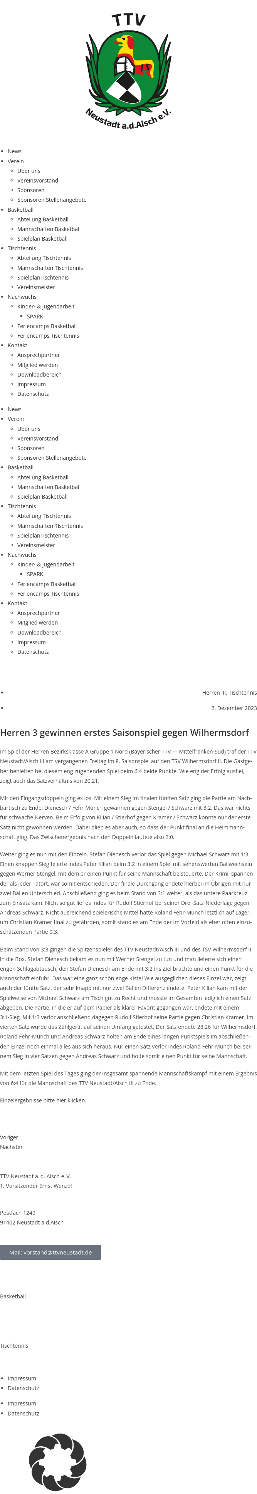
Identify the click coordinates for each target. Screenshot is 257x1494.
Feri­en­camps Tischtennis (48, 335)
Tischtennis (243, 692)
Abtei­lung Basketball (43, 219)
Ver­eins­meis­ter (36, 287)
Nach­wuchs (22, 296)
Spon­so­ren (31, 190)
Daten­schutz (33, 393)
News (15, 151)
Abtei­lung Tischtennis (44, 257)
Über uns (28, 170)
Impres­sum (31, 384)
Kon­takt (17, 345)
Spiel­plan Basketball (42, 238)
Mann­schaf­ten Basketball (49, 229)
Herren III (214, 692)
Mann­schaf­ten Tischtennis (50, 267)
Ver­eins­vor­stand (37, 180)
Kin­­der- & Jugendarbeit (45, 306)
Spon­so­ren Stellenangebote (52, 199)
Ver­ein (16, 161)
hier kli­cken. (71, 1100)
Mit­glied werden (37, 364)
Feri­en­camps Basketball (47, 326)
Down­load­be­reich (39, 374)
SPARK (35, 316)
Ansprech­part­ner (38, 354)
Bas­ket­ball (21, 209)
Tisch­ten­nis (22, 248)
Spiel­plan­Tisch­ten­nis (43, 277)
